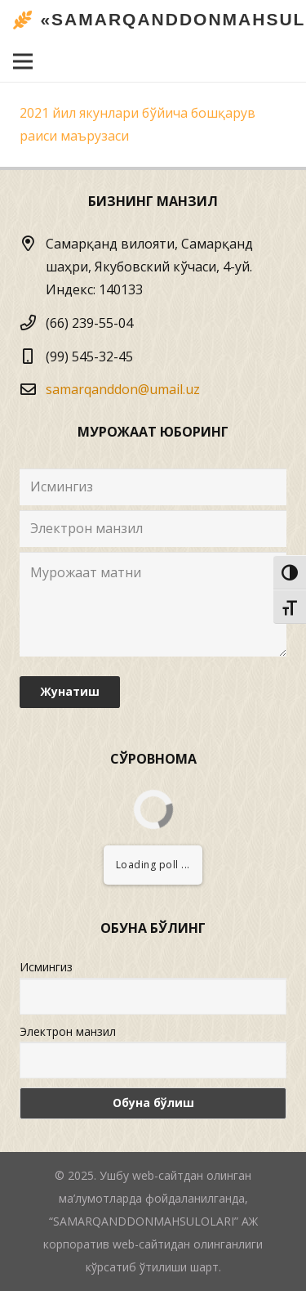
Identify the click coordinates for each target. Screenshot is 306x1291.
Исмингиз (46, 967)
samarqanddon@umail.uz (123, 389)
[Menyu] (22, 61)
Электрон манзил (68, 1031)
